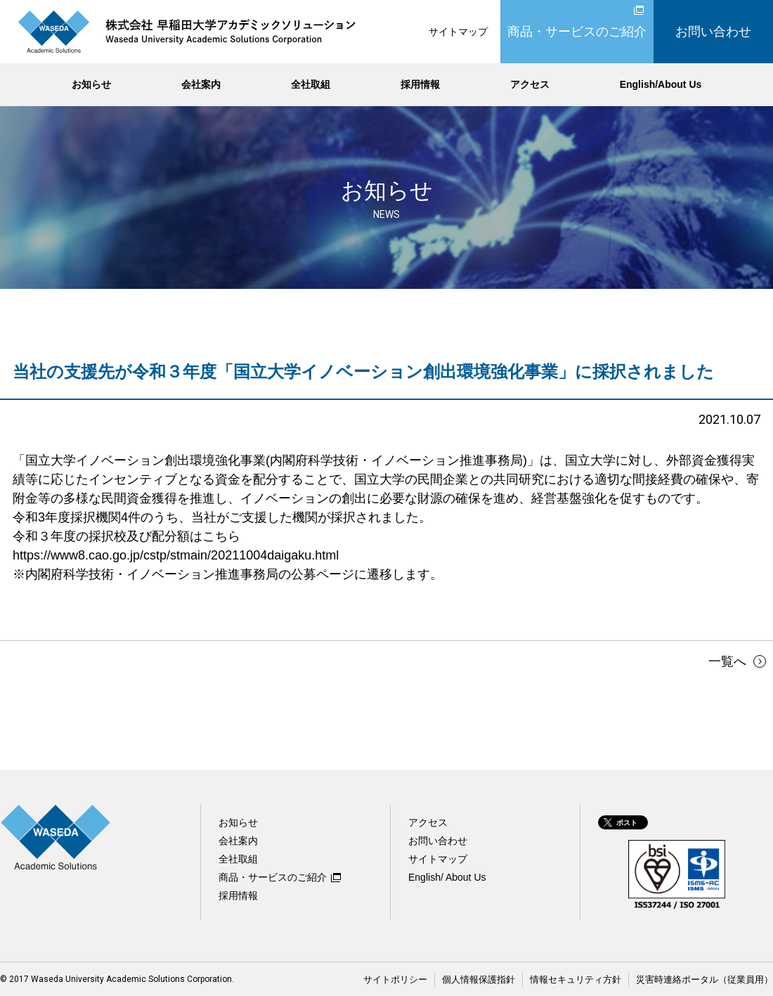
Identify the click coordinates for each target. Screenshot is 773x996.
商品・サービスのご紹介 (577, 32)
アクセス (530, 84)
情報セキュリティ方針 (589, 979)
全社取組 (310, 84)
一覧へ (723, 661)
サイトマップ (458, 31)
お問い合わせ (713, 32)
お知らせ (91, 84)
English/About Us (661, 84)
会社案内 (201, 84)
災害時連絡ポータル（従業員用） (710, 979)
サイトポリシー (420, 979)
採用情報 (420, 84)
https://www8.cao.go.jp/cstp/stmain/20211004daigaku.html (176, 555)
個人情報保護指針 (499, 979)
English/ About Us (447, 877)
